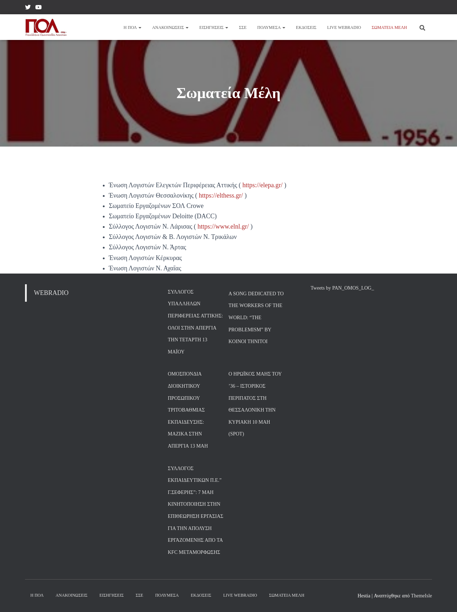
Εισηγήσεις (213, 27)
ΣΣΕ (242, 27)
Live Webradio (344, 27)
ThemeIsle (421, 595)
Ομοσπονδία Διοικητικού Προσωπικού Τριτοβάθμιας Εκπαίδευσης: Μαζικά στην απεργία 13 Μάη (188, 410)
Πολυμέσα (271, 27)
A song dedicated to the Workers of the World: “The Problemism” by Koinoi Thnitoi (256, 317)
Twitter (28, 8)
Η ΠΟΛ (132, 27)
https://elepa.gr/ (263, 185)
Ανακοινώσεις (170, 27)
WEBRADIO (51, 292)
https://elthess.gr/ (221, 195)
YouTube (38, 8)
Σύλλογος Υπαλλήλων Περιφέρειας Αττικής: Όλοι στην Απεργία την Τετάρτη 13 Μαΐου (195, 322)
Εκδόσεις (306, 27)
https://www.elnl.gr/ (223, 226)
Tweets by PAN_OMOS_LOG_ (342, 288)
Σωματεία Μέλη (389, 27)
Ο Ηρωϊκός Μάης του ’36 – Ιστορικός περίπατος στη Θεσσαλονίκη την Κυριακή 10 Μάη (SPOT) (255, 404)
